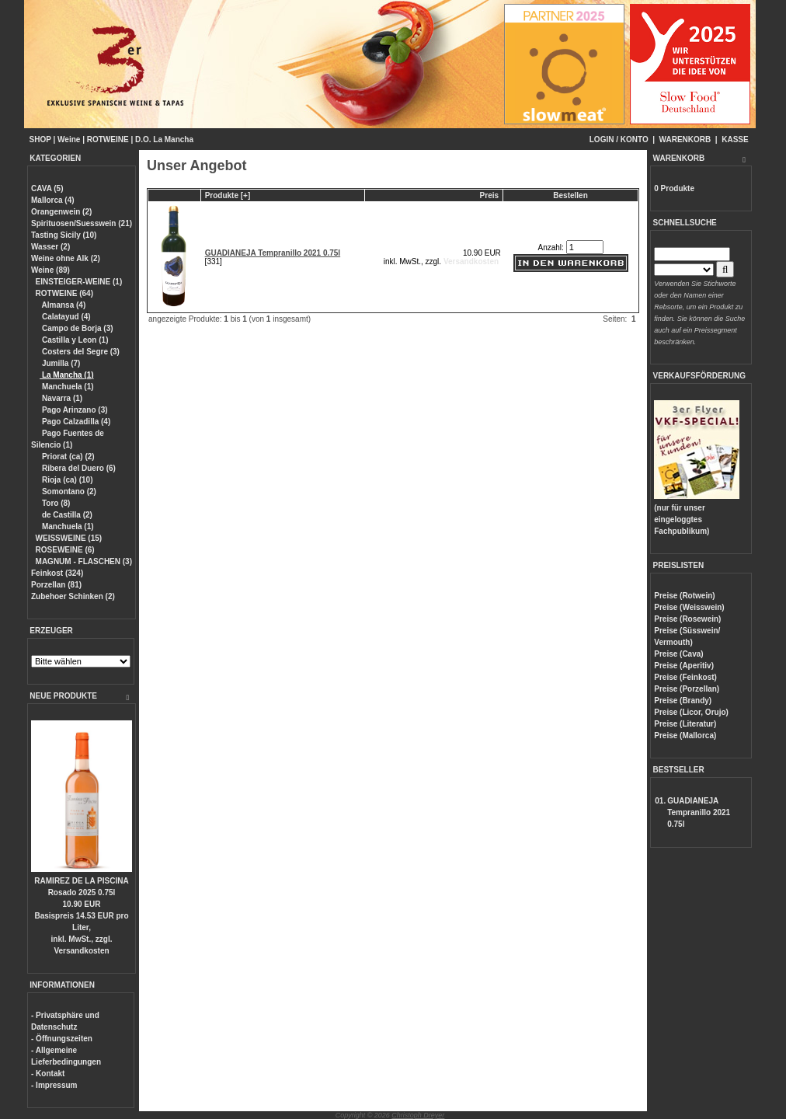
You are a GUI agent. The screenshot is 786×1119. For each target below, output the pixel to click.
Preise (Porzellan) (686, 689)
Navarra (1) (61, 398)
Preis (489, 195)
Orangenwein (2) (61, 211)
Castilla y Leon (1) (74, 340)
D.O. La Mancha (164, 139)
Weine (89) (50, 270)
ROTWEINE (108, 139)
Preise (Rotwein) (684, 595)
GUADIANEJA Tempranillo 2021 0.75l (273, 253)
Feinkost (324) (57, 573)
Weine (68, 139)
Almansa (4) (62, 305)
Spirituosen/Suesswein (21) (81, 223)
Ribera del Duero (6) (78, 468)
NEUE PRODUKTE (63, 696)
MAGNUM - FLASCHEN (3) (84, 561)
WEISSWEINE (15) (69, 538)
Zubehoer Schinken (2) (73, 596)
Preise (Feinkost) (685, 677)
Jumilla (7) (60, 363)
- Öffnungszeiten (61, 1038)
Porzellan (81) (56, 584)
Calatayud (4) (65, 316)
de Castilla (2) (66, 515)
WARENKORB (685, 139)
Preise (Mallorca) (685, 735)
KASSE (735, 139)
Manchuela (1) (66, 386)
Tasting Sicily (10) (63, 235)
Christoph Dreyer (417, 1115)
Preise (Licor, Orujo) (691, 712)
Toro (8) (55, 503)
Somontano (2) (68, 491)
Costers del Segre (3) (80, 351)
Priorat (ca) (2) (67, 456)
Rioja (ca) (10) (66, 480)
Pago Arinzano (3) (73, 410)
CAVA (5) (47, 188)
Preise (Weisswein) (689, 607)
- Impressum (54, 1085)
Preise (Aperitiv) (684, 665)
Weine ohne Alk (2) (65, 258)
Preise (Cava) (678, 654)
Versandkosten (81, 950)
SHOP (40, 139)
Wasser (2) (50, 246)
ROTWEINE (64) (64, 293)
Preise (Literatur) (685, 724)
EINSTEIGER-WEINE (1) (79, 281)
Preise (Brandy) (682, 700)
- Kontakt (47, 1073)
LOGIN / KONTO (619, 139)
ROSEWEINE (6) (65, 550)
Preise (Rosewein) (687, 619)
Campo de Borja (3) (76, 328)
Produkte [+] (228, 195)
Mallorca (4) (53, 200)
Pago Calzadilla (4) (75, 421)
